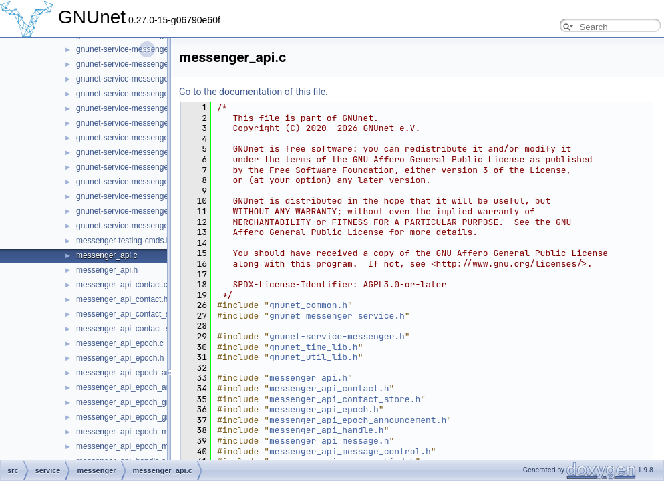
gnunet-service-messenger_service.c (141, 152)
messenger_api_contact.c (122, 284)
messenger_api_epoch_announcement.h (149, 387)
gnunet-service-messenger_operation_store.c (156, 49)
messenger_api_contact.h (122, 299)
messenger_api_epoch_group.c (132, 402)
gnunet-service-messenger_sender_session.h (157, 137)
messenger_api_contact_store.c (133, 314)
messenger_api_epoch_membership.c (144, 431)
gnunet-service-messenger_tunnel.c (140, 211)
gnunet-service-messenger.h (337, 336)
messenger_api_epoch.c (120, 343)
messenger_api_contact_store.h (133, 328)
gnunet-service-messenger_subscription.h (150, 196)
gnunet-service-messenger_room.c (138, 108)
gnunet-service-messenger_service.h (142, 167)
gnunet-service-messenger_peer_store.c (148, 79)
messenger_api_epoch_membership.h (144, 446)
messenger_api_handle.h (326, 430)
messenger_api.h (107, 270)
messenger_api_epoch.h (120, 358)
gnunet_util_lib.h (313, 357)
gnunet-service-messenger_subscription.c (150, 181)
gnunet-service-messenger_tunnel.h (140, 225)
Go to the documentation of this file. (253, 91)
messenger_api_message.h (329, 440)
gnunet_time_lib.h (313, 347)
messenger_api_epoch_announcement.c (148, 372)
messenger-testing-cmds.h (123, 240)
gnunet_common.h (308, 305)
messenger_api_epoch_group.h (132, 417)
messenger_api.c (106, 255)
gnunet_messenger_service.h (337, 315)
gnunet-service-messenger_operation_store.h (157, 64)
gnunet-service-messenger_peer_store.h (148, 93)
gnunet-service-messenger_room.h (138, 123)
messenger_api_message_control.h (350, 451)
